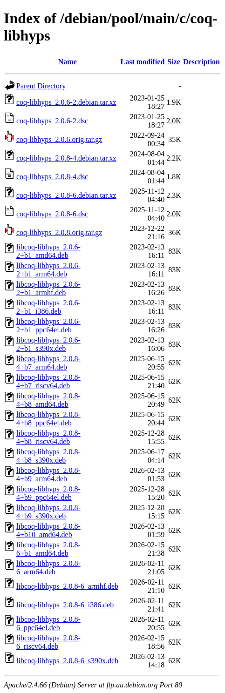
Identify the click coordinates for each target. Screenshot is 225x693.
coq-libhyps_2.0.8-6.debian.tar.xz (66, 195)
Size (173, 62)
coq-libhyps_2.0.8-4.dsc (52, 177)
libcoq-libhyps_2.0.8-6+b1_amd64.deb (48, 549)
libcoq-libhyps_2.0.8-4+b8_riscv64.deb (48, 437)
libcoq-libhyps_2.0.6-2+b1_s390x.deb (48, 344)
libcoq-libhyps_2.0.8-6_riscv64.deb (48, 642)
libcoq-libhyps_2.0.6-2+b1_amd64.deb (48, 251)
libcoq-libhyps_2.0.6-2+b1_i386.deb (48, 307)
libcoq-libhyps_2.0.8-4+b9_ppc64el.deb (48, 493)
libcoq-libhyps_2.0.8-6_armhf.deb (67, 586)
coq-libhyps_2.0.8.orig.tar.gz (59, 232)
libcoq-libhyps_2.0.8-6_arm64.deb (48, 567)
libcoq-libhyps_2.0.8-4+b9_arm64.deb (48, 474)
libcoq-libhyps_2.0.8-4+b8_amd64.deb (48, 400)
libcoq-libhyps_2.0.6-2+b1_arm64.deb (48, 270)
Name (67, 62)
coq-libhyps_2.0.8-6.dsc (52, 214)
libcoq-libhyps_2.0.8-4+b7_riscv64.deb (48, 381)
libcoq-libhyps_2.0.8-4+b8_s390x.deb (48, 456)
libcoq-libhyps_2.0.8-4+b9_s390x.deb (48, 512)
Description (201, 62)
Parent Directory (41, 86)
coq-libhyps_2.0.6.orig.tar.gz (59, 139)
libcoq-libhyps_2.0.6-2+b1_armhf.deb (48, 288)
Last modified (143, 62)
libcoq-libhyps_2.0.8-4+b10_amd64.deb (48, 530)
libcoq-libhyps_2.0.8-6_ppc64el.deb (48, 623)
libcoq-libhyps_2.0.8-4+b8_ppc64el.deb (48, 418)
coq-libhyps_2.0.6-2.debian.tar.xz (66, 102)
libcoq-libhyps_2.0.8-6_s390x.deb (67, 661)
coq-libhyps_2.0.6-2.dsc (52, 121)
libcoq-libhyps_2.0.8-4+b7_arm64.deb (48, 363)
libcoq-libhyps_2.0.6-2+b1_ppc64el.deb (48, 325)
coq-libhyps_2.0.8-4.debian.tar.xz (66, 158)
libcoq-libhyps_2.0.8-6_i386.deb (65, 605)
